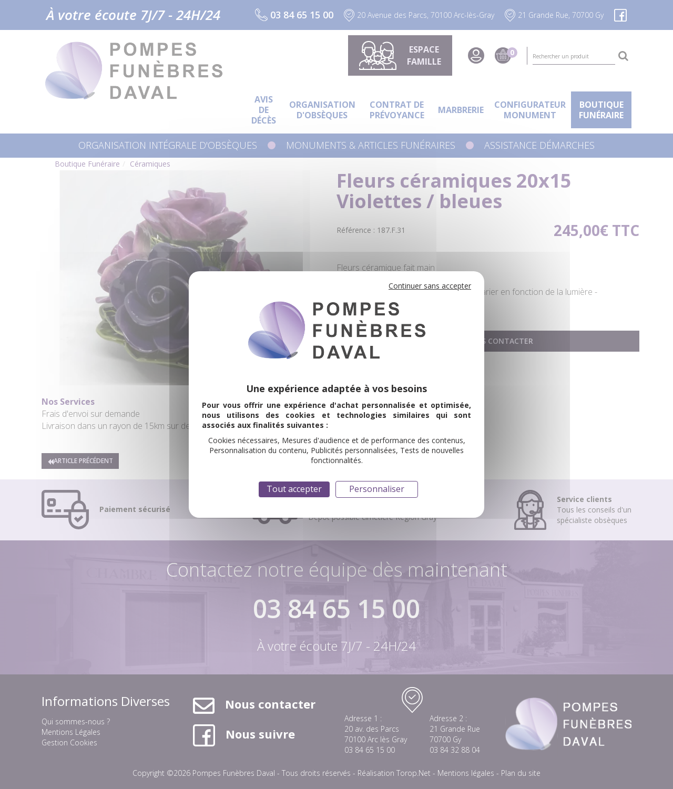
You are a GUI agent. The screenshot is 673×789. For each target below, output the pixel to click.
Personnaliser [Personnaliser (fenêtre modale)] (376, 489)
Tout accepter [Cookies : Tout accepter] (294, 489)
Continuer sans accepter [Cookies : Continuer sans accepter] (430, 286)
